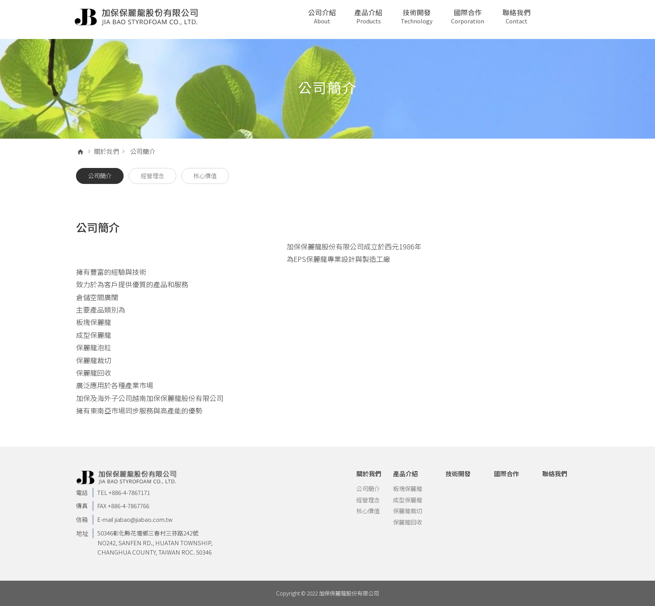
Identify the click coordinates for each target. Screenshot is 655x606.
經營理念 (368, 500)
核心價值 (368, 511)
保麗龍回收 (407, 522)
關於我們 (106, 151)
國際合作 (467, 16)
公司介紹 (322, 16)
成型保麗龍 (407, 500)
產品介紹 (368, 16)
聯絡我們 (517, 16)
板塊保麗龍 (407, 488)
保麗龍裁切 (407, 511)
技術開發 (417, 16)
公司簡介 (368, 488)
